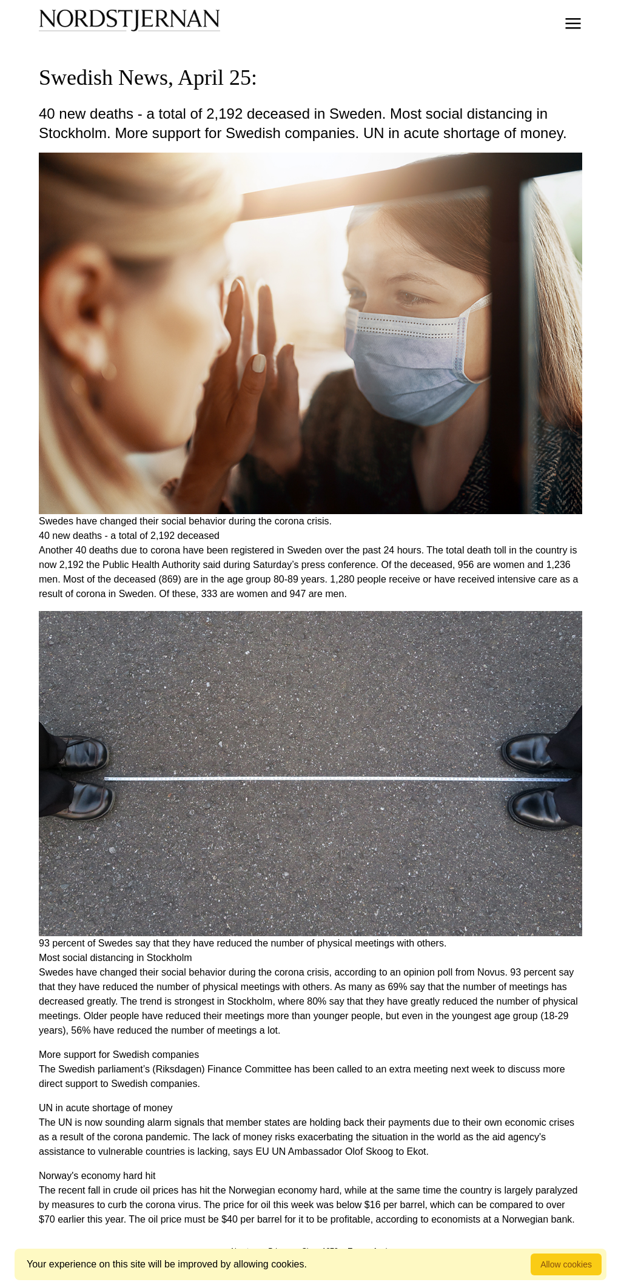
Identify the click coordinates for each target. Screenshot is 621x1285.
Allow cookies (566, 1264)
